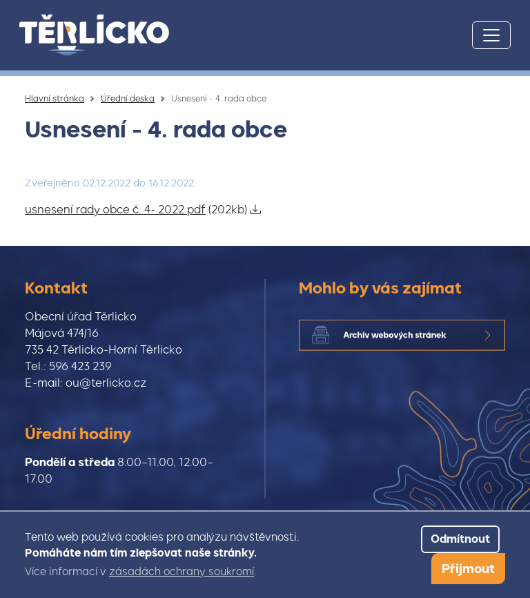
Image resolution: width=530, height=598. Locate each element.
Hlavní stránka (54, 99)
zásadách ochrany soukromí (181, 572)
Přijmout (468, 568)
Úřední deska (128, 99)
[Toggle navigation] (491, 35)
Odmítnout (460, 539)
